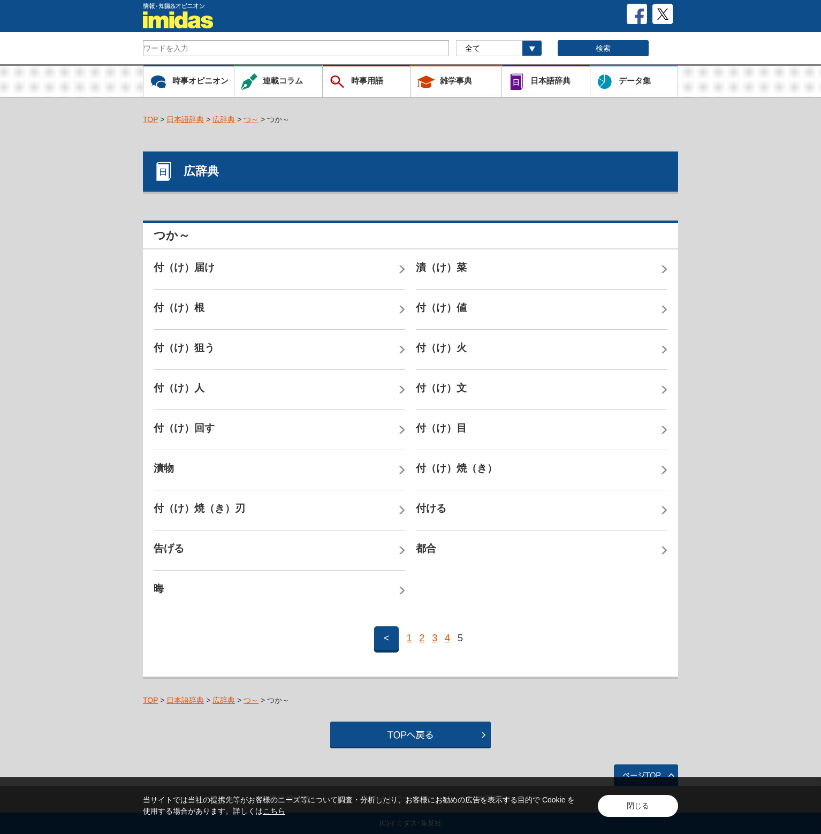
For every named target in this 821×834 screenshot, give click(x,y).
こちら (274, 811)
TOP (150, 119)
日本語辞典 (185, 119)
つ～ (251, 119)
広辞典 (223, 119)
